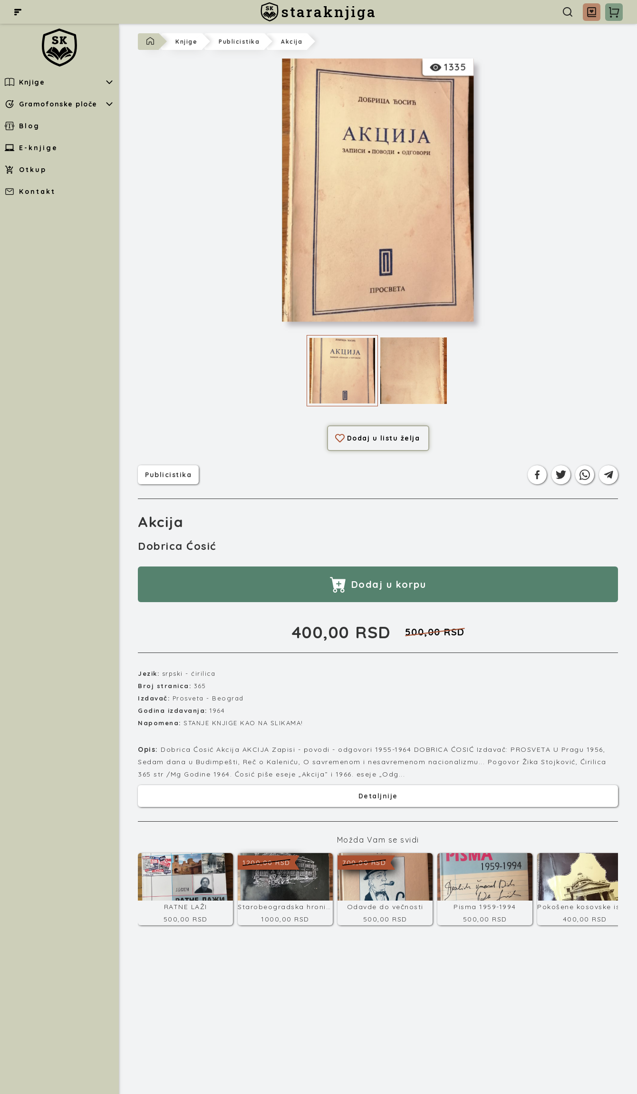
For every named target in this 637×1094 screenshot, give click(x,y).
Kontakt (30, 191)
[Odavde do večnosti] (385, 889)
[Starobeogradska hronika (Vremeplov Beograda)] (285, 889)
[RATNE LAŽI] (185, 889)
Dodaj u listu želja (377, 438)
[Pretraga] (567, 11)
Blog (22, 126)
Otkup (26, 169)
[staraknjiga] (318, 11)
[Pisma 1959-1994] (484, 889)
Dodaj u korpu (378, 584)
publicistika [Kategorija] (168, 473)
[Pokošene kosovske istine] (584, 889)
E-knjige (31, 148)
